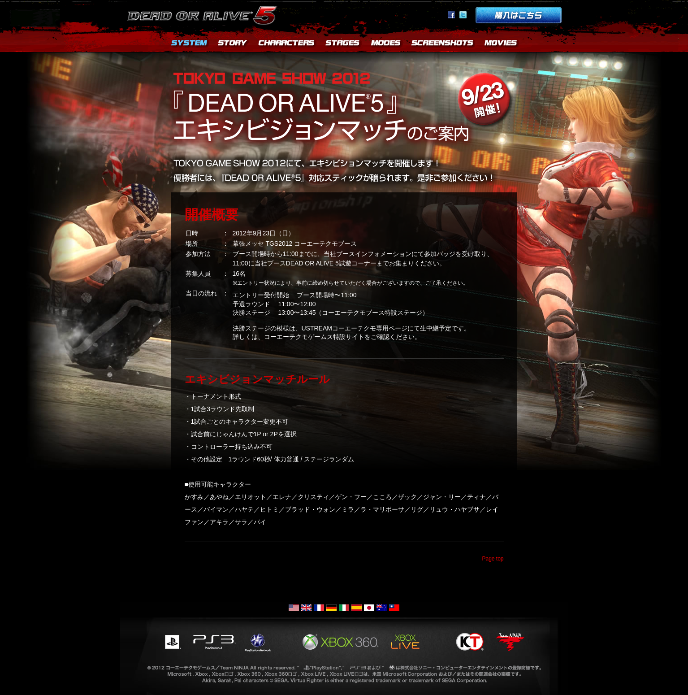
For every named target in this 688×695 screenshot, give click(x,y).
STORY (233, 45)
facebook (451, 14)
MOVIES (501, 45)
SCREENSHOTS (443, 45)
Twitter (463, 14)
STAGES (342, 45)
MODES (385, 45)
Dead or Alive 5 (204, 13)
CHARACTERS (286, 45)
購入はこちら (519, 15)
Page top (492, 559)
